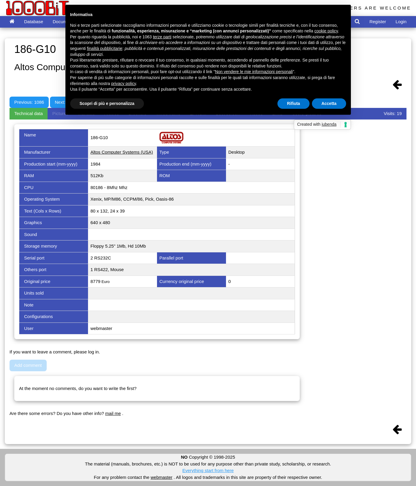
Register (377, 21)
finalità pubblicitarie (104, 48)
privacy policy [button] (123, 83)
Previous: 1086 (29, 102)
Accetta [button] (329, 103)
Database (33, 21)
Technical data (28, 113)
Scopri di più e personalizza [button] (107, 103)
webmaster (161, 477)
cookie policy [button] (326, 31)
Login (400, 21)
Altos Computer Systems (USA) (121, 152)
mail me (113, 413)
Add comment (28, 365)
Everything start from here (208, 470)
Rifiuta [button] (293, 103)
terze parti (162, 36)
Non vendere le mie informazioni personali (254, 71)
